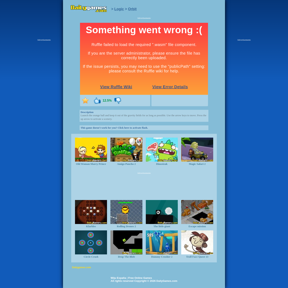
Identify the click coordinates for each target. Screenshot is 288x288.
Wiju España (118, 277)
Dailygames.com (81, 267)
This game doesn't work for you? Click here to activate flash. (114, 127)
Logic (119, 9)
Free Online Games (140, 277)
